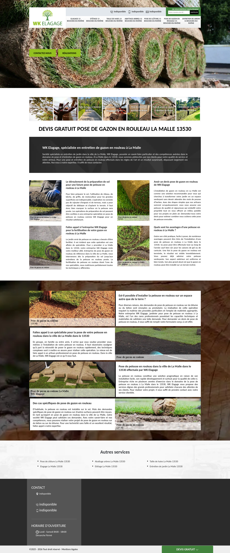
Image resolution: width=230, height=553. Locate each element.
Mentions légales (70, 549)
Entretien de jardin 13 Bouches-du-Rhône (191, 21)
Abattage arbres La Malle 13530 (110, 461)
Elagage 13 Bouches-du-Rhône (75, 20)
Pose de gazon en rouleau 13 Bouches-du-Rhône (171, 21)
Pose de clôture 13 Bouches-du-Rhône (152, 20)
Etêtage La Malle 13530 (106, 466)
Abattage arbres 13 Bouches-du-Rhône (133, 20)
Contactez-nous (42, 53)
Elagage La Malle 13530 (51, 466)
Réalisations (69, 53)
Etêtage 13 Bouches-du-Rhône (94, 20)
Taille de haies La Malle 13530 (164, 461)
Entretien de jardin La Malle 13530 (166, 466)
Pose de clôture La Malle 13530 (55, 461)
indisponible (118, 11)
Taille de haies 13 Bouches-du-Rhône (114, 20)
